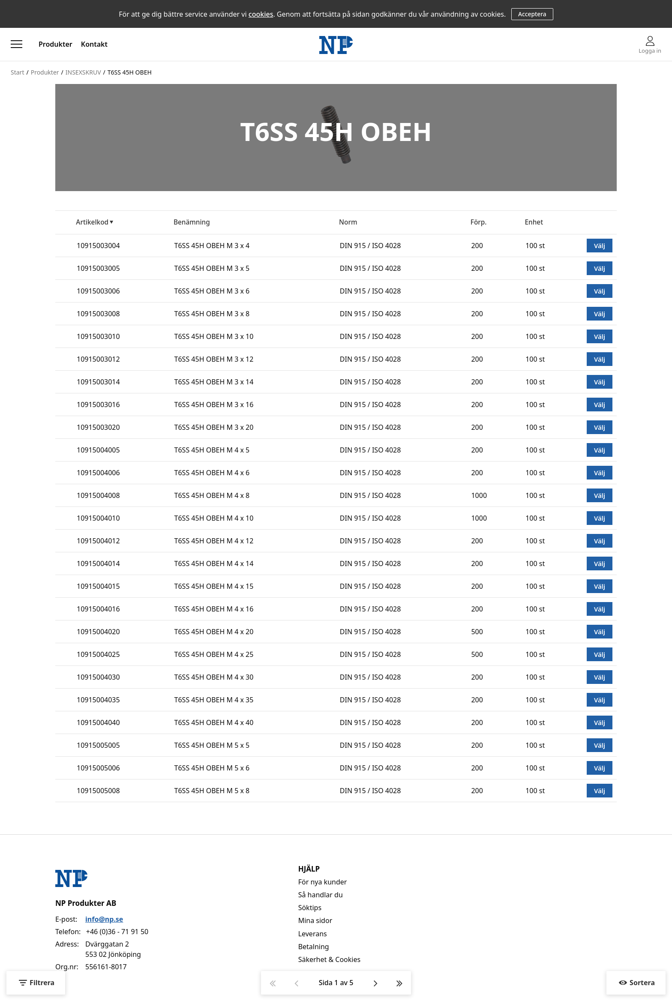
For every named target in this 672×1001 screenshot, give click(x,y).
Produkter (55, 44)
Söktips (309, 907)
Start (17, 72)
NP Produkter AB (85, 903)
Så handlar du (320, 894)
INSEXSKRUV (83, 72)
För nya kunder (322, 882)
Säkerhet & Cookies (329, 959)
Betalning (313, 946)
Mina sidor (315, 920)
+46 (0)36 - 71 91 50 (117, 931)
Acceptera (532, 14)
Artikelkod (92, 222)
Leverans (312, 933)
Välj (599, 245)
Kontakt (94, 44)
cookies (261, 14)
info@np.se (104, 919)
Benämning (192, 222)
